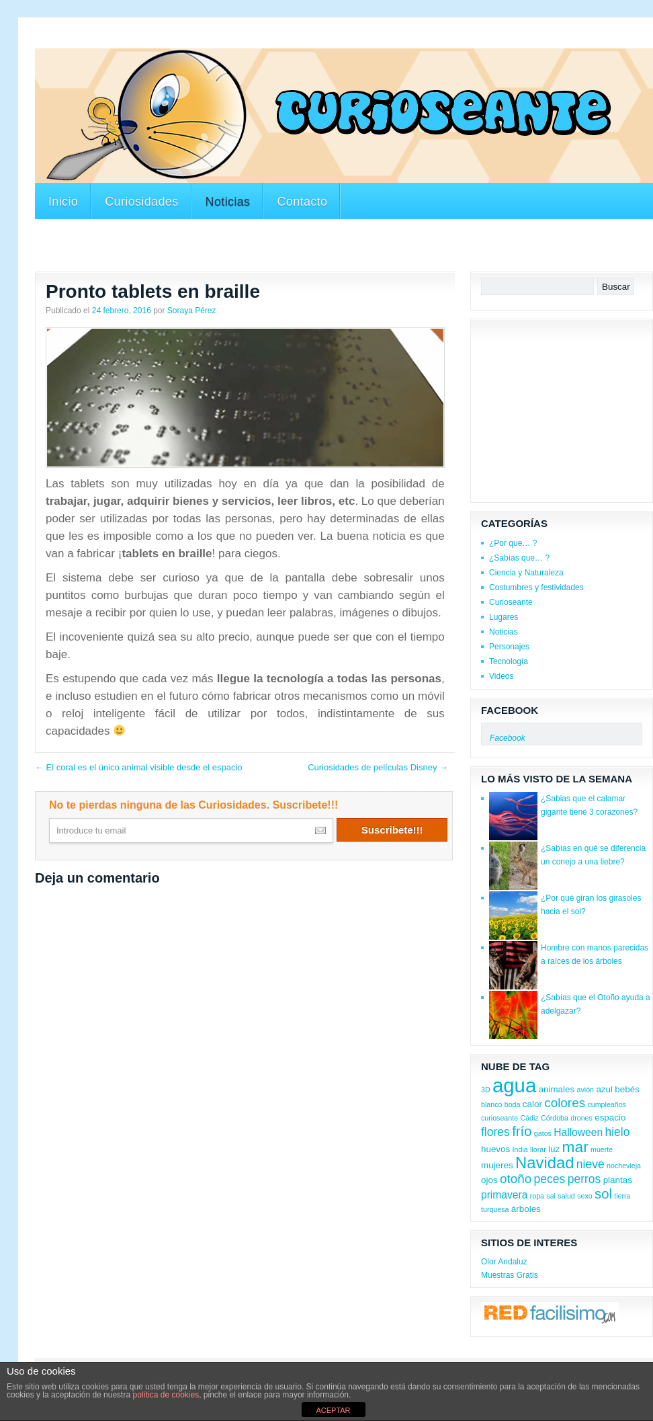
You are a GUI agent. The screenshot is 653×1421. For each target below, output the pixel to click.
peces (550, 1179)
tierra (622, 1196)
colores (564, 1103)
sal (551, 1196)
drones (581, 1118)
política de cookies (165, 1394)
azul (604, 1089)
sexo (585, 1196)
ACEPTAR (333, 1410)
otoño (515, 1179)
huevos (495, 1149)
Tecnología (508, 661)
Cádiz (529, 1118)
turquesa (495, 1209)
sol (603, 1193)
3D (485, 1090)
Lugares (503, 617)
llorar (538, 1149)
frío (521, 1131)
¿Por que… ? (513, 543)
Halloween (578, 1132)
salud (566, 1196)
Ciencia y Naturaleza (526, 572)
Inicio (63, 201)
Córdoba (554, 1118)
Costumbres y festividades (536, 587)
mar (575, 1146)
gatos (543, 1133)
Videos (501, 676)
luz (554, 1149)
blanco (491, 1104)
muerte (602, 1149)
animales (557, 1089)
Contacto (302, 201)
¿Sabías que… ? (519, 558)
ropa (537, 1196)
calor (532, 1104)
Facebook (509, 710)
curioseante (499, 1118)
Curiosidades (141, 201)
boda (513, 1104)
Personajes (509, 646)
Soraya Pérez (191, 310)
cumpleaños (606, 1104)
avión (585, 1090)
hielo (617, 1132)
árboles (526, 1209)
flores (495, 1132)
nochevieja (624, 1166)
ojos (489, 1180)
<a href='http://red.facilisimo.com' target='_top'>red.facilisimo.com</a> (550, 1314)
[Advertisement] (344, 247)
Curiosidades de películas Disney (378, 767)
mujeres (497, 1165)
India (520, 1149)
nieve (590, 1164)
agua (514, 1085)
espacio (610, 1117)
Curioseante (511, 602)
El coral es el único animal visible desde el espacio (139, 767)
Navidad (544, 1162)
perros (584, 1179)
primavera (504, 1195)
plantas (617, 1180)
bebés (627, 1089)
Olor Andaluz (504, 1261)
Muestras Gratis (509, 1275)
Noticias (228, 201)
